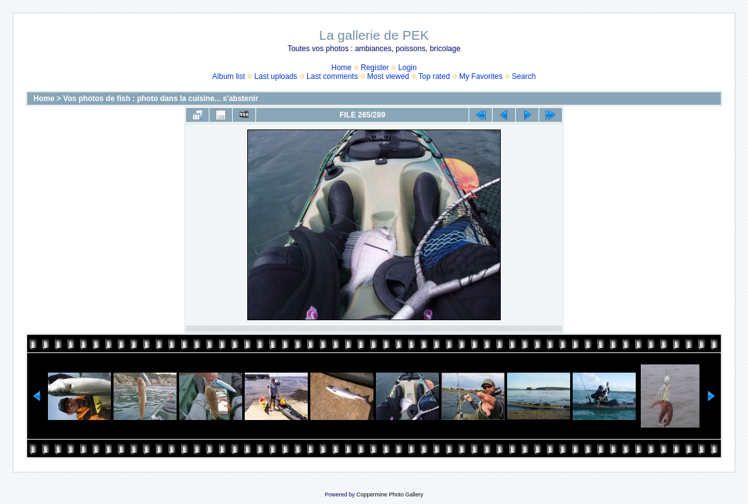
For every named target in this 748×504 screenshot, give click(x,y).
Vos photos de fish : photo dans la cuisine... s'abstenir (160, 98)
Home (341, 67)
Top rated (434, 76)
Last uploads (275, 76)
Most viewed (388, 76)
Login (407, 67)
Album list (229, 76)
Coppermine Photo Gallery (389, 494)
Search (523, 76)
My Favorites (481, 76)
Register (375, 67)
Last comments (332, 76)
